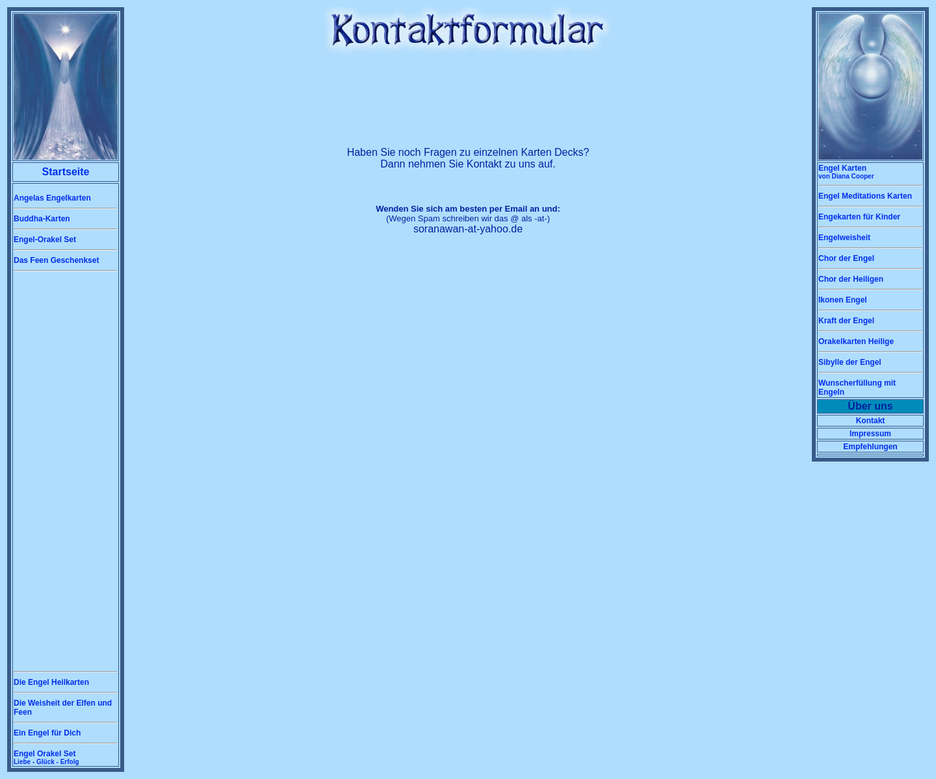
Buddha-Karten (42, 218)
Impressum (870, 433)
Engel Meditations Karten (865, 196)
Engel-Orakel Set (45, 239)
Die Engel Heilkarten (51, 682)
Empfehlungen (870, 446)
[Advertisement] (66, 471)
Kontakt (870, 420)
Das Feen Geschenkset (56, 260)
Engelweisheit (844, 237)
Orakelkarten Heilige (856, 341)
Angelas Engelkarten (52, 198)
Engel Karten (846, 172)
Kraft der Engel (846, 320)
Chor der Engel (846, 258)
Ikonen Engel (842, 299)
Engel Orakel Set (46, 757)
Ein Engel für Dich (47, 732)
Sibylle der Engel (849, 362)
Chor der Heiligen (850, 279)
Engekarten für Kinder (859, 216)
